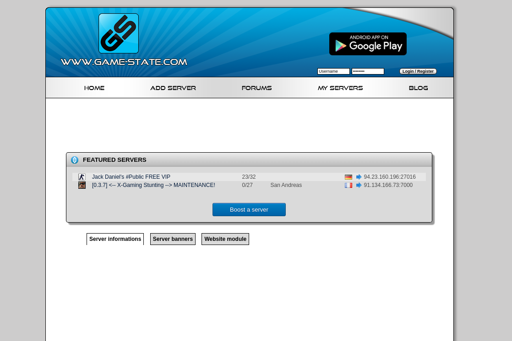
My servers (340, 86)
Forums (257, 86)
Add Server (173, 86)
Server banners (173, 239)
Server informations (115, 239)
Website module (225, 239)
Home (94, 86)
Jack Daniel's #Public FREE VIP (131, 177)
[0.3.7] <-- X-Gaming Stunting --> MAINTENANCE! (153, 185)
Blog (418, 86)
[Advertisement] (253, 127)
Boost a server (249, 209)
